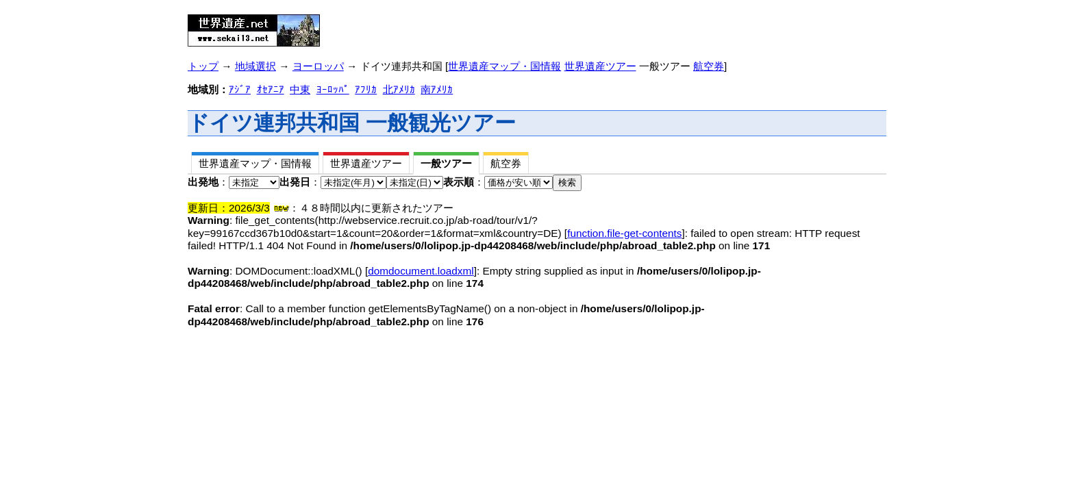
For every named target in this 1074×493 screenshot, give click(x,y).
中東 (300, 89)
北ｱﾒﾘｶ (399, 89)
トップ (203, 66)
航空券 (708, 66)
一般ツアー (446, 163)
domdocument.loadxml (421, 271)
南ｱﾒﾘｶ (437, 89)
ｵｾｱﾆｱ (270, 89)
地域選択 (255, 66)
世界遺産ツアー (600, 66)
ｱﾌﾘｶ (366, 89)
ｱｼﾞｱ (240, 89)
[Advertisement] (498, 26)
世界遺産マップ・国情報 (504, 66)
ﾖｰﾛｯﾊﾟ (332, 89)
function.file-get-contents (624, 233)
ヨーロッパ (318, 66)
